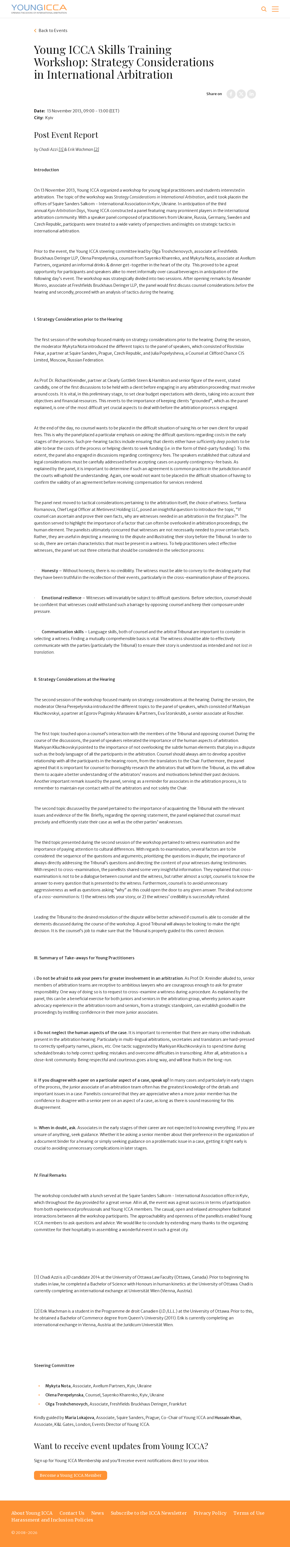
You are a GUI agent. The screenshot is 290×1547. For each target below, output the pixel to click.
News (97, 1513)
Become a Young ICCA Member (70, 1475)
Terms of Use (248, 1513)
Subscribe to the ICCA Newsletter (149, 1513)
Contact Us (72, 1513)
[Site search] (263, 9)
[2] (96, 149)
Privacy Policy (210, 1513)
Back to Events (53, 30)
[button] (275, 9)
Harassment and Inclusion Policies (52, 1520)
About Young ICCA (32, 1513)
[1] (61, 149)
